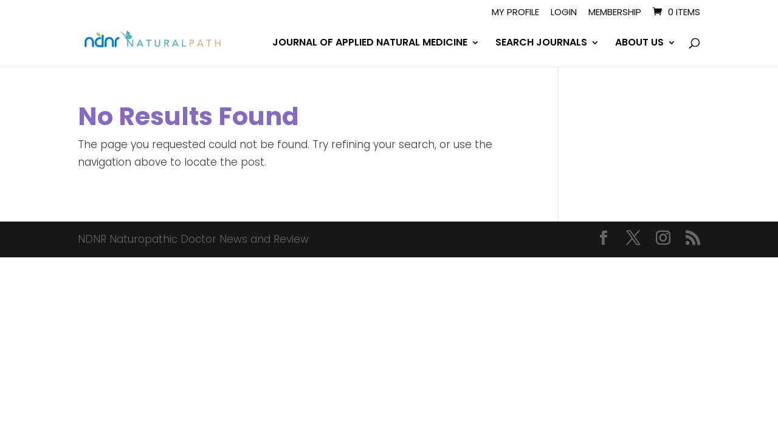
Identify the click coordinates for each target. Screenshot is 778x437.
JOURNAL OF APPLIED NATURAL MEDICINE (369, 43)
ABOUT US (639, 43)
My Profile (515, 12)
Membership (614, 12)
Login (564, 12)
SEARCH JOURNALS (541, 43)
